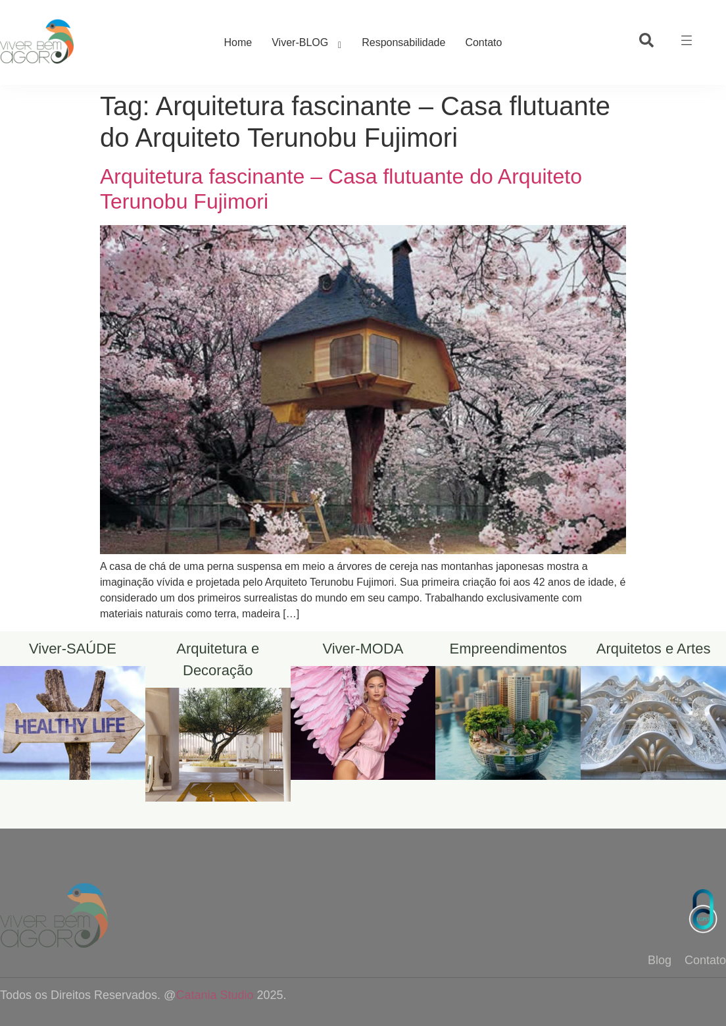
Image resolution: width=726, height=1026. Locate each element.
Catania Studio (214, 995)
